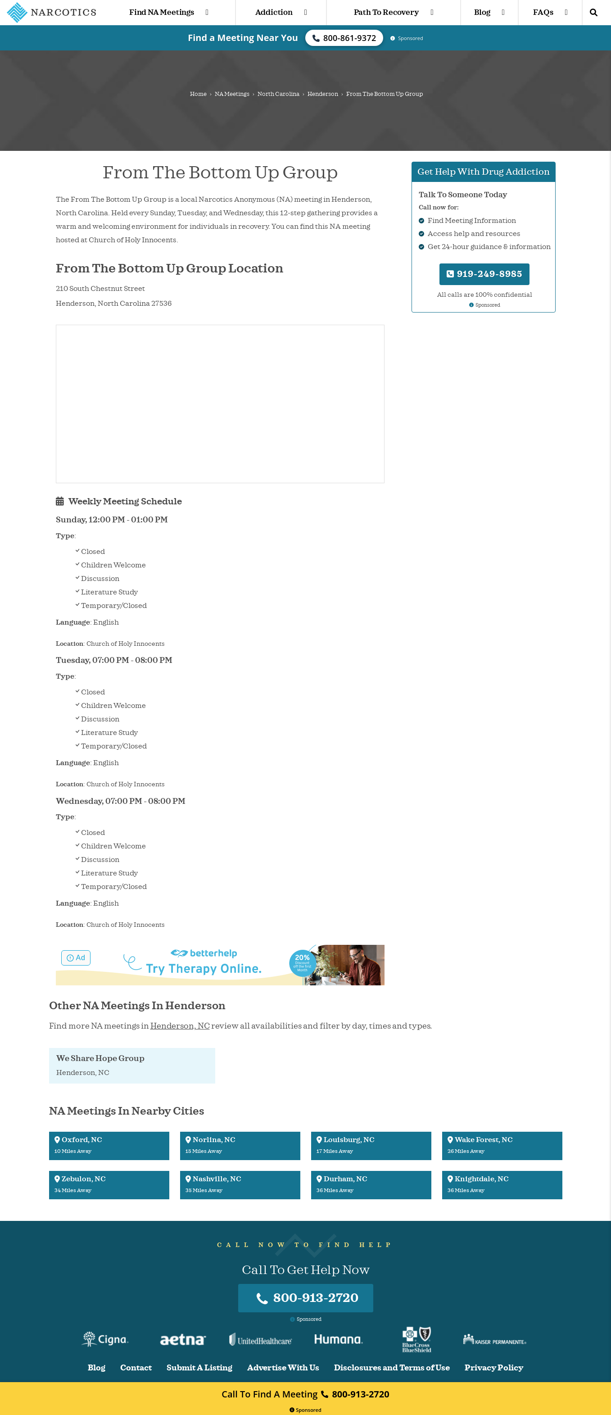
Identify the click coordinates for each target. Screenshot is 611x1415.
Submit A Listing (199, 1368)
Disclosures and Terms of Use (392, 1368)
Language (73, 622)
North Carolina (278, 94)
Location (69, 643)
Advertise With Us (283, 1368)
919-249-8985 (484, 274)
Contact (136, 1368)
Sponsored (305, 1409)
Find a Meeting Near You (243, 38)
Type (65, 535)
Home (198, 94)
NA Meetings (232, 94)
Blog (489, 12)
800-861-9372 (344, 37)
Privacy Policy (494, 1368)
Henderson (323, 94)
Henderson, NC (180, 1026)
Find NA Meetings (168, 12)
